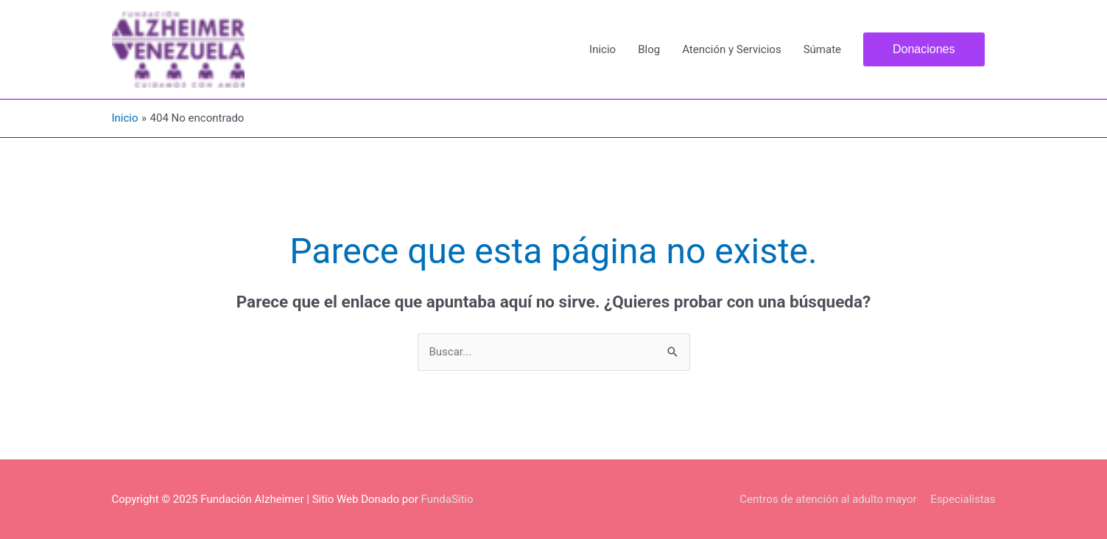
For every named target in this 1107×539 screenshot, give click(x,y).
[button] (924, 49)
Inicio (602, 49)
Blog (649, 49)
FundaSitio (447, 499)
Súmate (822, 49)
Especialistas (962, 499)
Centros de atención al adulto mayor (827, 499)
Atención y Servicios (731, 49)
